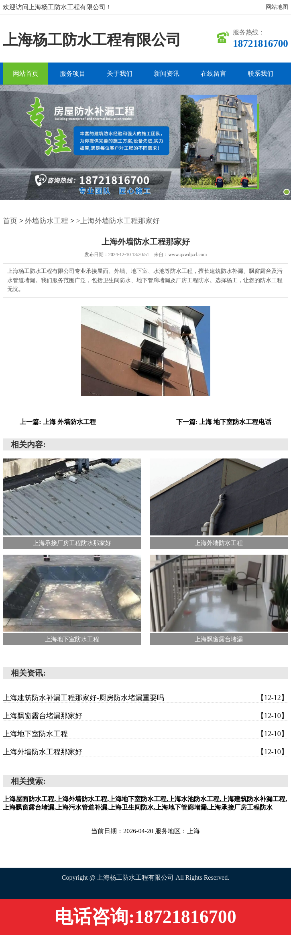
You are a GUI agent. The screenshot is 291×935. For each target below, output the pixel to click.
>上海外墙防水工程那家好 (118, 221)
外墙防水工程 (46, 221)
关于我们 (119, 73)
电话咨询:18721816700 (145, 917)
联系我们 (260, 73)
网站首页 (26, 73)
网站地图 (277, 7)
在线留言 (213, 73)
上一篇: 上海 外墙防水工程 (58, 421)
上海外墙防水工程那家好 (145, 752)
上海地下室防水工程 (145, 734)
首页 (10, 221)
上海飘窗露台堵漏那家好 (145, 716)
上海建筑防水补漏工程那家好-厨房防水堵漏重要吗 (145, 698)
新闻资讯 (166, 73)
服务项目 (72, 73)
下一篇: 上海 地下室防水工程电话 (223, 421)
